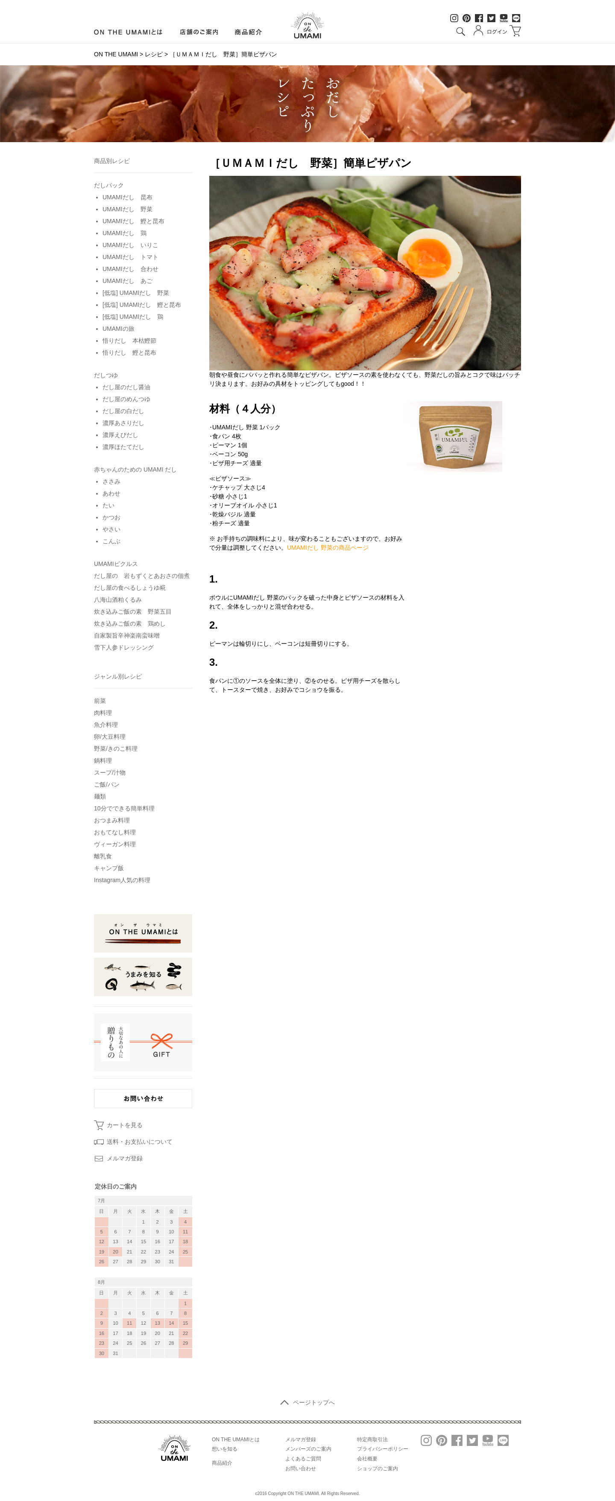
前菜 (100, 700)
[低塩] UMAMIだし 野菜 (135, 292)
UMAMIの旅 (118, 328)
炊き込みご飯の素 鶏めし (130, 623)
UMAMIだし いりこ (130, 245)
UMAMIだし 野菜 (127, 209)
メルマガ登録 (125, 1158)
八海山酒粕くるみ (118, 599)
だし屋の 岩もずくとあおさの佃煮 (142, 575)
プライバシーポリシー (382, 1449)
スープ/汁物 (110, 772)
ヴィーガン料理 (115, 844)
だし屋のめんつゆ (126, 399)
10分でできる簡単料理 (124, 808)
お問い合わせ (300, 1469)
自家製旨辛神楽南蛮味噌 (127, 635)
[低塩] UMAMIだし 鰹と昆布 (141, 304)
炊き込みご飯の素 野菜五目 (133, 611)
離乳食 (103, 856)
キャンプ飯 (109, 868)
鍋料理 (103, 760)
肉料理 (103, 712)
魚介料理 (106, 724)
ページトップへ (307, 1402)
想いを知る (224, 1449)
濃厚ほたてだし (123, 446)
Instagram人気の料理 (122, 880)
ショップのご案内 (377, 1469)
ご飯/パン (107, 784)
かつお (111, 517)
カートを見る (125, 1125)
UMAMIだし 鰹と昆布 (133, 221)
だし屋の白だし (123, 411)
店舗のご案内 (199, 32)
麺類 (100, 796)
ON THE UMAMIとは (236, 1440)
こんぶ (111, 541)
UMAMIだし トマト (130, 257)
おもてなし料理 (115, 832)
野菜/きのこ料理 (116, 748)
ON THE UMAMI (116, 54)
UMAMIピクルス (116, 563)
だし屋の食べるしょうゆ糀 (130, 587)
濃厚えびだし (120, 434)
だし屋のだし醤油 (126, 387)
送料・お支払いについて (140, 1141)
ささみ (111, 481)
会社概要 (367, 1459)
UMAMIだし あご (127, 280)
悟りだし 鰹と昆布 (129, 352)
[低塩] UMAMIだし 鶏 (132, 316)
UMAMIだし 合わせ (130, 268)
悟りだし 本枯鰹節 (129, 340)
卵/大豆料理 (110, 736)
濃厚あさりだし (123, 423)
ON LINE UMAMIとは (128, 32)
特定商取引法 (372, 1440)
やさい (111, 529)
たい (108, 505)
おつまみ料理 (112, 820)
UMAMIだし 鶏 (124, 233)
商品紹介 (249, 32)
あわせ (111, 493)
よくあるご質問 (303, 1459)
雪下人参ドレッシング (124, 647)
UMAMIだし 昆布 (127, 197)
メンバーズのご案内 (308, 1449)
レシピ (154, 54)
